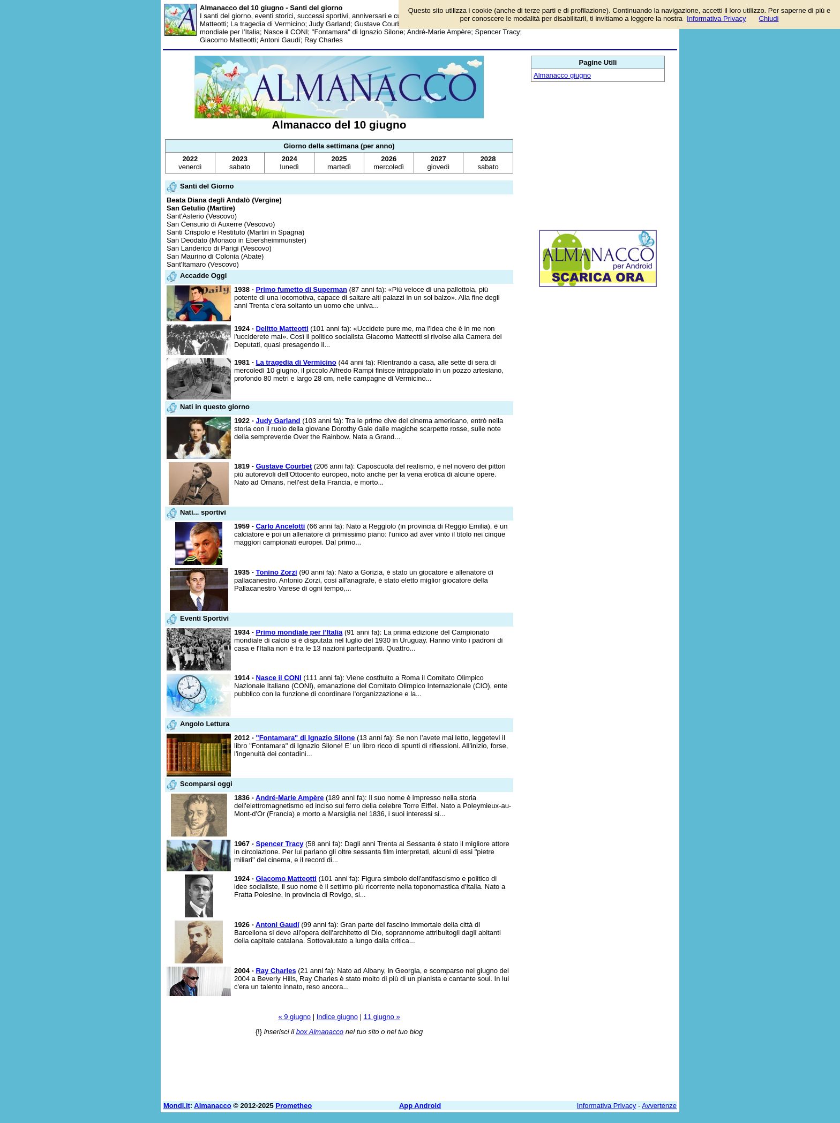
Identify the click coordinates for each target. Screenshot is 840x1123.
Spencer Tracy (279, 844)
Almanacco (212, 1106)
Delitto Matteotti (282, 329)
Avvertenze (659, 1106)
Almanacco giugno (562, 75)
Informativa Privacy (606, 1106)
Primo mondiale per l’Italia (299, 632)
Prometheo (293, 1106)
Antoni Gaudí (277, 925)
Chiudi (769, 18)
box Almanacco (319, 1032)
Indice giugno (337, 1017)
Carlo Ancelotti (280, 526)
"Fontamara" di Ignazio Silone (305, 738)
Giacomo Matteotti (286, 879)
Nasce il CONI (278, 678)
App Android (420, 1106)
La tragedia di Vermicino (296, 362)
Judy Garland (278, 421)
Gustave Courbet (284, 466)
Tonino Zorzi (276, 572)
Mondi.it (176, 1106)
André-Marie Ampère (290, 798)
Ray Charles (276, 971)
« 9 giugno (294, 1017)
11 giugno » (382, 1017)
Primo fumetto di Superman (301, 289)
